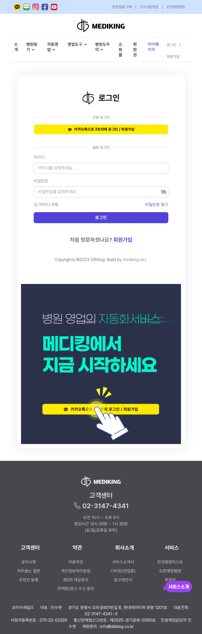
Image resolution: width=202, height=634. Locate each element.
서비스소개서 (123, 562)
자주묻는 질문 (28, 570)
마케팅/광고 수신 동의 (76, 588)
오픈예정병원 (175, 7)
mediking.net (134, 259)
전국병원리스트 (170, 562)
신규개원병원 (149, 7)
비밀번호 (41, 180)
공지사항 (28, 562)
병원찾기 (31, 47)
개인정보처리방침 (75, 570)
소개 (16, 47)
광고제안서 (123, 579)
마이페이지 (153, 47)
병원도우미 (102, 47)
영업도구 (75, 44)
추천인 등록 (28, 579)
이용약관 (75, 562)
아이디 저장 (48, 204)
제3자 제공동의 (76, 579)
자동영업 (52, 47)
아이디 (39, 157)
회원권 (135, 49)
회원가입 (173, 56)
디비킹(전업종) (123, 570)
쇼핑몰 (120, 49)
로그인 (171, 45)
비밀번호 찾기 (156, 204)
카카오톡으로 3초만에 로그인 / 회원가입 (101, 129)
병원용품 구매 (122, 7)
